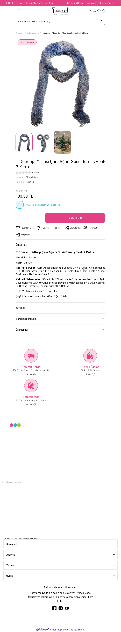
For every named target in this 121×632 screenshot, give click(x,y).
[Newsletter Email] (60, 481)
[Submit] (116, 481)
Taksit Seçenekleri (26, 318)
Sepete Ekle (75, 217)
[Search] (60, 21)
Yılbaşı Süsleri (32, 177)
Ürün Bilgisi (21, 244)
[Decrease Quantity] (20, 218)
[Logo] (60, 11)
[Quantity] (29, 218)
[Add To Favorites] (25, 228)
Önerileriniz (22, 329)
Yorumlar (20, 307)
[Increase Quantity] (39, 218)
